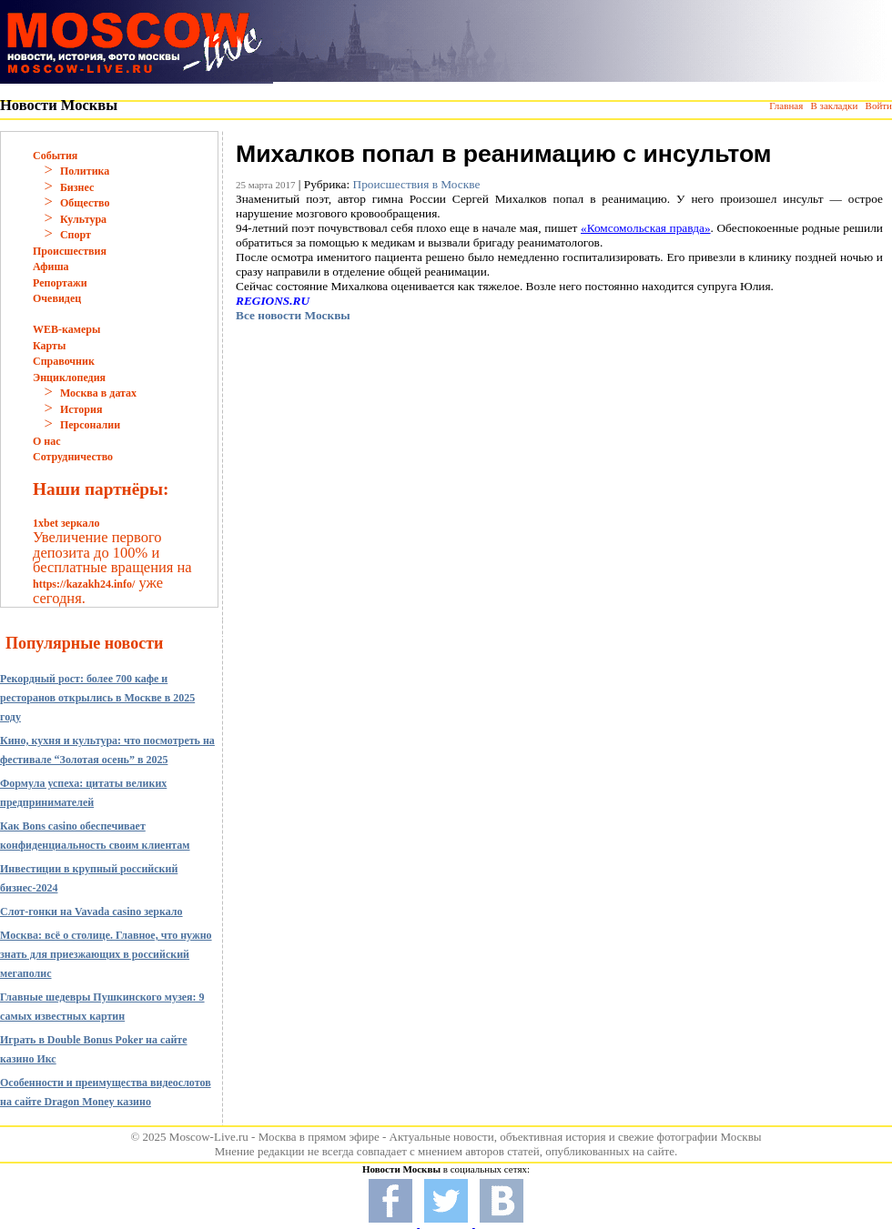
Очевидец (57, 298)
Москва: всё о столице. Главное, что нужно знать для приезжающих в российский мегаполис (106, 954)
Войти (879, 105)
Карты (49, 345)
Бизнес (77, 187)
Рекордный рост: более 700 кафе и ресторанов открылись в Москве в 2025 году (97, 697)
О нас (47, 441)
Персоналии (90, 424)
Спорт (75, 234)
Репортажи (60, 283)
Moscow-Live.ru (208, 1136)
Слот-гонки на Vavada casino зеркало (91, 911)
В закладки (833, 105)
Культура (83, 219)
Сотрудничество (73, 456)
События (55, 155)
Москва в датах (98, 393)
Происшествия (69, 251)
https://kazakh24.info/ (84, 584)
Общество (85, 202)
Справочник (64, 361)
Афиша (51, 266)
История (81, 409)
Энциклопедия (69, 377)
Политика (84, 171)
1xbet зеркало (66, 523)
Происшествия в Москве (417, 184)
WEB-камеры (66, 329)
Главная (786, 105)
